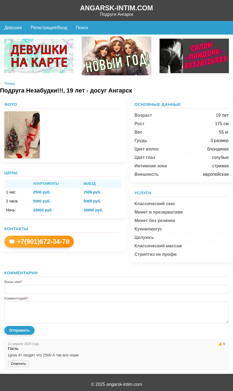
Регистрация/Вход (49, 27)
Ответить (18, 364)
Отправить (19, 330)
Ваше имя (13, 282)
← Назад (7, 83)
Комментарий (16, 298)
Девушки (13, 27)
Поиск (82, 27)
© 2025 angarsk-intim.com (116, 384)
